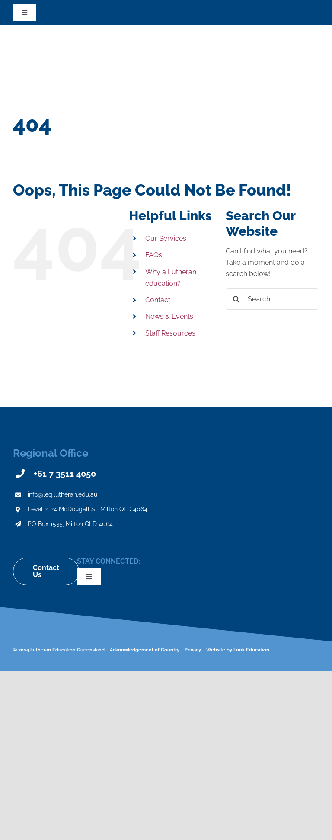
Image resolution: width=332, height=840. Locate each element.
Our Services (165, 238)
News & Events (169, 316)
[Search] (236, 299)
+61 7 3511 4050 (65, 473)
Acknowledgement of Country (144, 650)
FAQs (153, 255)
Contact (157, 300)
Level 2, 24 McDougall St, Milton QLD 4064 (87, 509)
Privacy (193, 650)
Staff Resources (170, 333)
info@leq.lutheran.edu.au (62, 494)
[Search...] (272, 299)
